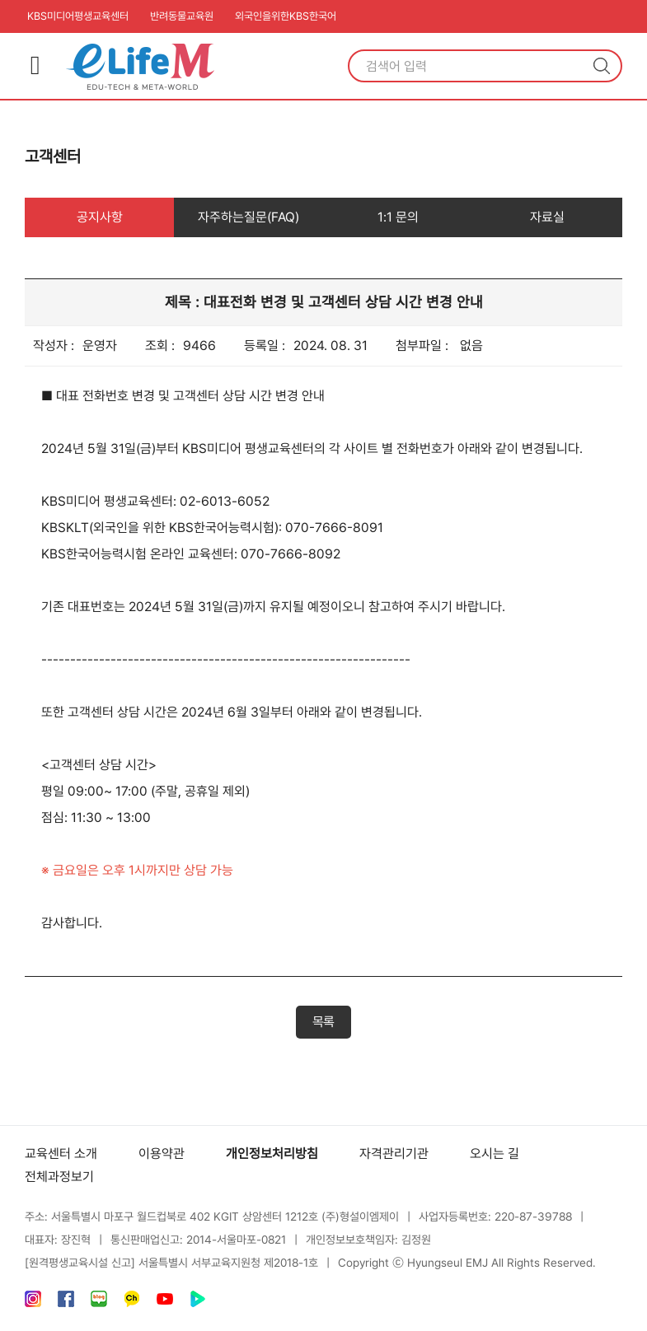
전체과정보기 (59, 1176)
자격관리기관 (394, 1153)
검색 (601, 66)
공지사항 (100, 217)
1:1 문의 (398, 217)
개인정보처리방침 (272, 1153)
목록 (323, 1022)
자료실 (547, 217)
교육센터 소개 (61, 1153)
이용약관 (161, 1153)
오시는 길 (494, 1153)
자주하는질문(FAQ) (248, 217)
